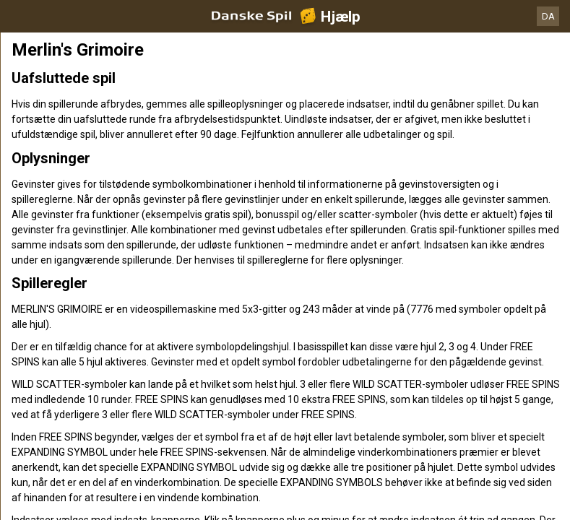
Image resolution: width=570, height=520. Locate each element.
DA (548, 16)
